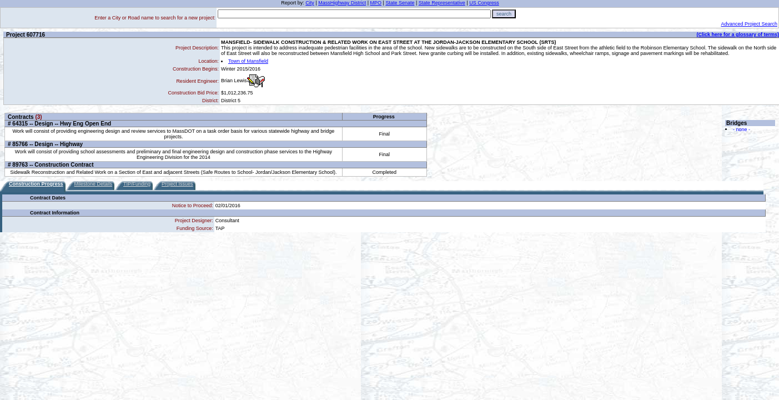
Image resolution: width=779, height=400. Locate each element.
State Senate (399, 3)
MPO (376, 3)
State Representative (442, 3)
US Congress (484, 3)
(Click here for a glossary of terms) (737, 34)
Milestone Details (93, 184)
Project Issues (177, 184)
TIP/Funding (136, 184)
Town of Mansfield (248, 61)
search (503, 14)
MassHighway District (342, 3)
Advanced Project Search (749, 24)
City (309, 3)
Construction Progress (36, 184)
